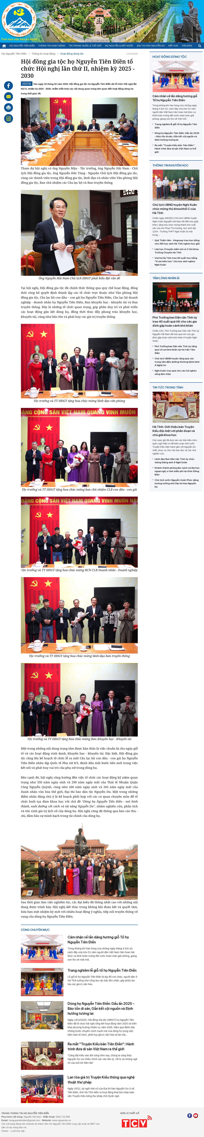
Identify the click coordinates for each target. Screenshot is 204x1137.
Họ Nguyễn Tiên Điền (22, 45)
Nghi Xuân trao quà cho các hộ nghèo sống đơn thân (176, 372)
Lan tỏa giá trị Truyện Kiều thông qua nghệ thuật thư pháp (101, 1079)
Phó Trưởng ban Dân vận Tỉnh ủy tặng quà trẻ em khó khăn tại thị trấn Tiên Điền (176, 349)
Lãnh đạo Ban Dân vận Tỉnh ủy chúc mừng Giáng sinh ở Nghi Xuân (174, 461)
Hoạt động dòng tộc (72, 53)
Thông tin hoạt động (51, 45)
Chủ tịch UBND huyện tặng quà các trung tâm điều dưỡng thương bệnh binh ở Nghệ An (177, 362)
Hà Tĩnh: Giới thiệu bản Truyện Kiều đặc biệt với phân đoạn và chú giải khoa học (173, 431)
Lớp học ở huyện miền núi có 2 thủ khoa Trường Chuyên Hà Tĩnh (177, 251)
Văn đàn (187, 45)
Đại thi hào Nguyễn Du (151, 45)
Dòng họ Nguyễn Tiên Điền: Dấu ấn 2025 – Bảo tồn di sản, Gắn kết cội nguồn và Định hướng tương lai (101, 1008)
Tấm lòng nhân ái (165, 278)
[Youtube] (195, 1116)
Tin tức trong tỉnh (167, 387)
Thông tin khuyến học (170, 165)
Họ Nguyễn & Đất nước (119, 45)
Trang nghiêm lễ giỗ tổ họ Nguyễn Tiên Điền (102, 970)
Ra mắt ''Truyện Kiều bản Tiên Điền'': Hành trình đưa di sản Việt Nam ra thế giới (101, 1046)
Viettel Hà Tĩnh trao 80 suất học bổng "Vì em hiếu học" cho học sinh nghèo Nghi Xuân (176, 261)
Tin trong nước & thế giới (85, 45)
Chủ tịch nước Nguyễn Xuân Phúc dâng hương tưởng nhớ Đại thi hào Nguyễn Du (177, 483)
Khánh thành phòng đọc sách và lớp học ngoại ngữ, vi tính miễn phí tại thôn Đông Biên (177, 471)
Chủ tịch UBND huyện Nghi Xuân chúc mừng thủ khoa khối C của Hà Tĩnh (174, 209)
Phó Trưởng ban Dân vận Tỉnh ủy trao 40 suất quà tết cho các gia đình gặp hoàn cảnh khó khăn (174, 321)
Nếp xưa (173, 45)
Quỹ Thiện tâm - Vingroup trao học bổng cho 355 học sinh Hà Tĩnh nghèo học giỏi (177, 242)
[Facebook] (189, 1116)
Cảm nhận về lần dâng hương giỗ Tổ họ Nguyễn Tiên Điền (98, 939)
